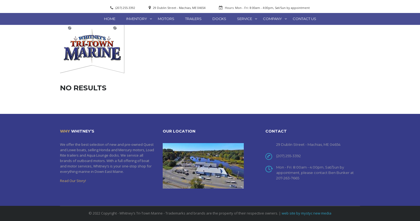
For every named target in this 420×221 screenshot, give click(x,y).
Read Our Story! (73, 180)
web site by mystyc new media (306, 213)
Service (244, 19)
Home (109, 19)
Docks (219, 19)
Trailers (193, 19)
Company (272, 19)
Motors (166, 19)
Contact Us (304, 19)
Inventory (136, 19)
